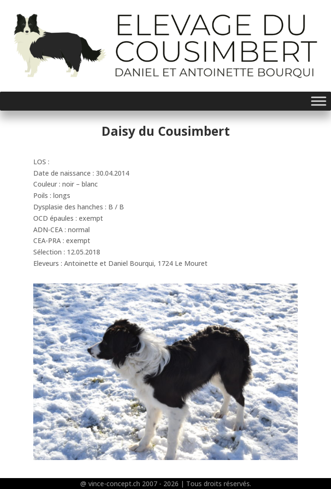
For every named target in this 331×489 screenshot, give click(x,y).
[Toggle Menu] (318, 100)
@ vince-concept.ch (110, 483)
